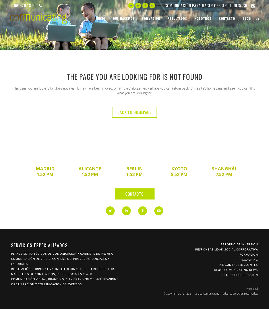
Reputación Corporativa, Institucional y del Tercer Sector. (63, 269)
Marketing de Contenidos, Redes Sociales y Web (51, 274)
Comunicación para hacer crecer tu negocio (210, 5)
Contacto (134, 194)
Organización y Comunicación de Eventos (46, 284)
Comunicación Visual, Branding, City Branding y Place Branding (65, 279)
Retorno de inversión (239, 244)
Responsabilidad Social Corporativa (226, 249)
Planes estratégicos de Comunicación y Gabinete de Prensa (62, 254)
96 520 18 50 (28, 5)
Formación (249, 254)
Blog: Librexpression (240, 275)
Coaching (250, 260)
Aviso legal (252, 289)
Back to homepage (134, 112)
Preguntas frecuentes (238, 265)
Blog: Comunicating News (236, 270)
